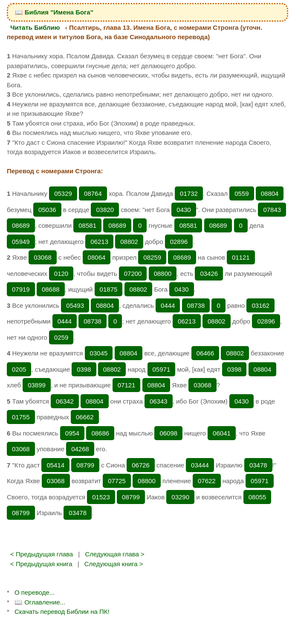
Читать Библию (35, 27)
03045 (99, 353)
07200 (133, 273)
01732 (189, 193)
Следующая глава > (114, 554)
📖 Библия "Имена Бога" (54, 12)
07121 (127, 385)
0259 (61, 337)
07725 (117, 480)
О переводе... (34, 592)
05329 (63, 193)
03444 (200, 465)
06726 (141, 465)
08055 (257, 497)
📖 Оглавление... (39, 602)
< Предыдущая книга (41, 563)
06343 (159, 401)
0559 (241, 193)
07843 (272, 209)
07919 (21, 289)
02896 (179, 241)
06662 (85, 417)
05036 (47, 209)
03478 (258, 465)
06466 (205, 353)
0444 (168, 305)
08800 (163, 273)
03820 (105, 209)
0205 (19, 369)
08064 (97, 257)
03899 (37, 385)
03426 (209, 273)
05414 (55, 465)
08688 (51, 289)
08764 (93, 193)
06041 (222, 433)
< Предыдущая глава (41, 554)
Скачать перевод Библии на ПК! (62, 611)
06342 (65, 401)
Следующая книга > (113, 563)
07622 (207, 480)
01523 (101, 497)
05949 (21, 241)
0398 (84, 369)
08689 (21, 225)
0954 (72, 433)
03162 (260, 305)
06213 (99, 241)
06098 (168, 433)
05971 (162, 369)
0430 (183, 209)
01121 (241, 257)
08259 (152, 257)
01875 (109, 289)
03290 (180, 497)
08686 (100, 433)
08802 (129, 241)
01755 (21, 417)
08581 (87, 225)
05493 (75, 305)
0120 (61, 273)
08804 (270, 193)
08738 (196, 305)
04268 (80, 449)
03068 (43, 257)
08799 (85, 465)
